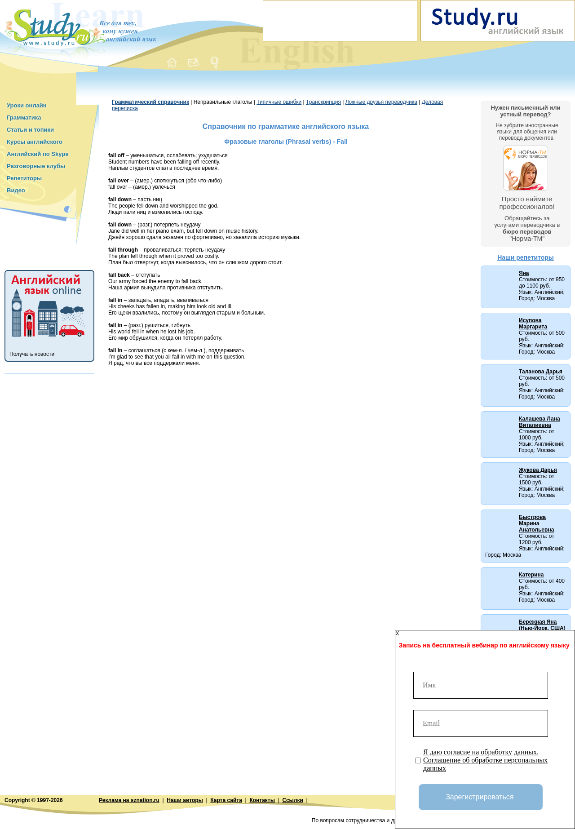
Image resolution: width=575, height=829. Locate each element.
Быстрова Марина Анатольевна (536, 523)
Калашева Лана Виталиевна (539, 422)
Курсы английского (34, 141)
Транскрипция (323, 102)
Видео (16, 190)
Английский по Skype (38, 154)
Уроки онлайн (27, 105)
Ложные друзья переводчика (381, 102)
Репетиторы (24, 178)
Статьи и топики (30, 129)
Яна (524, 273)
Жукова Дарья (538, 470)
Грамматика (24, 117)
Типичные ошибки (279, 102)
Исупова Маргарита (533, 323)
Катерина (531, 575)
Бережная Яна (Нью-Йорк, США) (542, 625)
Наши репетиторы (525, 257)
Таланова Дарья (540, 371)
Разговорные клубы (36, 166)
